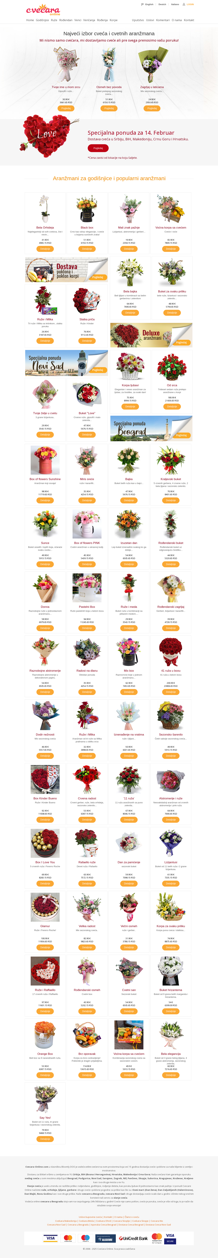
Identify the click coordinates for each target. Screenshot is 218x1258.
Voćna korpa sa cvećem (170, 227)
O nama (177, 20)
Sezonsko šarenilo (171, 734)
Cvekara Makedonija (66, 1220)
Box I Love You (45, 862)
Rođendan (65, 20)
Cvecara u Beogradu (78, 1224)
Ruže (54, 20)
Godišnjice (42, 20)
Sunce (45, 543)
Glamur (45, 926)
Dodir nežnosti (45, 734)
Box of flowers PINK (87, 543)
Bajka (129, 479)
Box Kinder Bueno (45, 798)
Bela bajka (130, 291)
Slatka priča (87, 319)
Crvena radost (87, 798)
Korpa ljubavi (130, 385)
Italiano (175, 4)
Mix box (129, 670)
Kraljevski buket (171, 479)
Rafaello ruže (87, 862)
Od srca (172, 385)
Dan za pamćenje (129, 862)
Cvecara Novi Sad (56, 1224)
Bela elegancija (171, 1054)
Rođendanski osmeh (87, 990)
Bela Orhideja (45, 227)
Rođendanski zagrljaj (170, 606)
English (147, 4)
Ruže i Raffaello (45, 990)
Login (188, 4)
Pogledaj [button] (66, 108)
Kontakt (189, 20)
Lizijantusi (171, 862)
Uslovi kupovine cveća (90, 1216)
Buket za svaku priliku (172, 291)
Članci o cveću (132, 1216)
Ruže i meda (129, 606)
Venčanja (89, 20)
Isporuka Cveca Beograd (103, 1224)
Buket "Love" (87, 413)
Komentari (163, 20)
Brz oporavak (87, 1054)
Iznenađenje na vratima (129, 734)
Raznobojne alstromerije (45, 670)
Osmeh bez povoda (108, 87)
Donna (45, 606)
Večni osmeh (129, 926)
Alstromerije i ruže (170, 798)
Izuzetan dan (129, 543)
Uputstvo (138, 20)
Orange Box (45, 1054)
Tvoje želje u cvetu (45, 413)
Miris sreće (87, 479)
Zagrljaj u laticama (152, 87)
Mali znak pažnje (129, 227)
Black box (87, 227)
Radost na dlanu (87, 670)
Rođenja (102, 20)
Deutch (162, 4)
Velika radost (87, 926)
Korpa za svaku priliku (171, 926)
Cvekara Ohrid (103, 1220)
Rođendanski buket (170, 543)
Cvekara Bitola (86, 1220)
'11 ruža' (128, 798)
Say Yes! (45, 1117)
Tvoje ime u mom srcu (66, 87)
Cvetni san (129, 990)
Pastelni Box (87, 606)
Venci (77, 20)
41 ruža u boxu (170, 670)
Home (30, 20)
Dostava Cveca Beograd (131, 1224)
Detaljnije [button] (45, 248)
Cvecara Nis (157, 1220)
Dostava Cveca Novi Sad (158, 1224)
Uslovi (150, 20)
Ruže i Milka (45, 319)
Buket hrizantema (171, 990)
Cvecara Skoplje (121, 1220)
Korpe (114, 20)
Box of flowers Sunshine (45, 479)
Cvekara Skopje (140, 1220)
